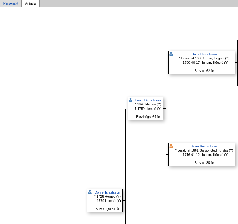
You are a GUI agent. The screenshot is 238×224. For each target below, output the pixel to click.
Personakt (10, 4)
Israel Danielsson (148, 100)
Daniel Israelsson (107, 192)
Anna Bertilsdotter (204, 146)
